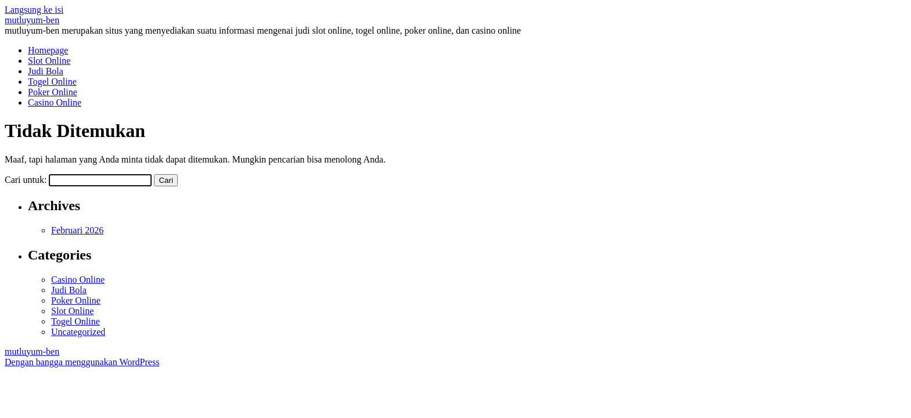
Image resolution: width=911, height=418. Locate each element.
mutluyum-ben (32, 20)
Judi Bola (45, 71)
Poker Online (52, 92)
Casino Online (54, 102)
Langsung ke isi (34, 10)
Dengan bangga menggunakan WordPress (82, 362)
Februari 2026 (77, 230)
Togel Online (52, 82)
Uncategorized (78, 332)
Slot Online (49, 61)
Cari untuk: (25, 180)
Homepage (48, 50)
